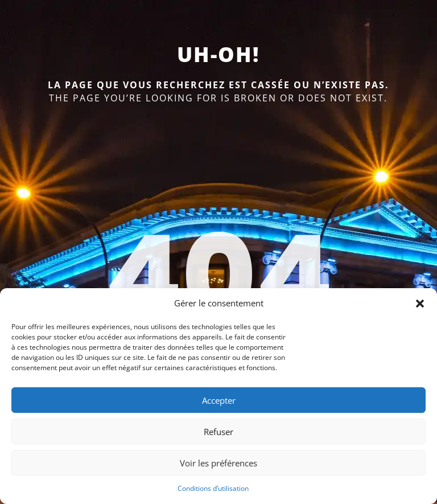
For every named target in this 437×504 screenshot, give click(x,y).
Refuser (218, 431)
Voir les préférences (218, 463)
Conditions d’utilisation (213, 488)
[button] (420, 303)
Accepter (219, 400)
